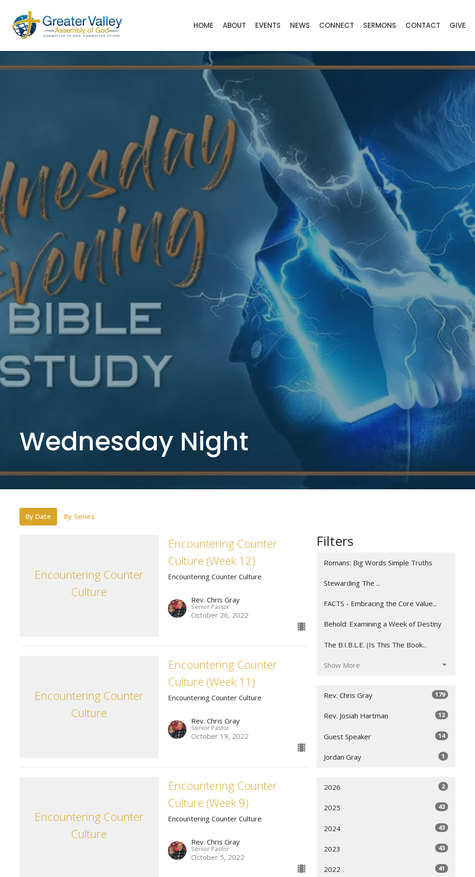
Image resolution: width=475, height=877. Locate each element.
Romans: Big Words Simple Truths (378, 562)
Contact (422, 25)
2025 (386, 807)
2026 (386, 787)
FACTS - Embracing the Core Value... (380, 603)
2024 (386, 828)
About (234, 25)
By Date (38, 516)
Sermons (379, 25)
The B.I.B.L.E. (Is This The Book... (375, 644)
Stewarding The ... (352, 583)
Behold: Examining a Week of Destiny (383, 623)
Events (268, 25)
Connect (336, 25)
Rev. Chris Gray (386, 695)
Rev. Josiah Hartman (386, 715)
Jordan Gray (386, 757)
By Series (79, 516)
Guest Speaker (386, 736)
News (300, 25)
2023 (386, 848)
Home (203, 25)
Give (457, 25)
